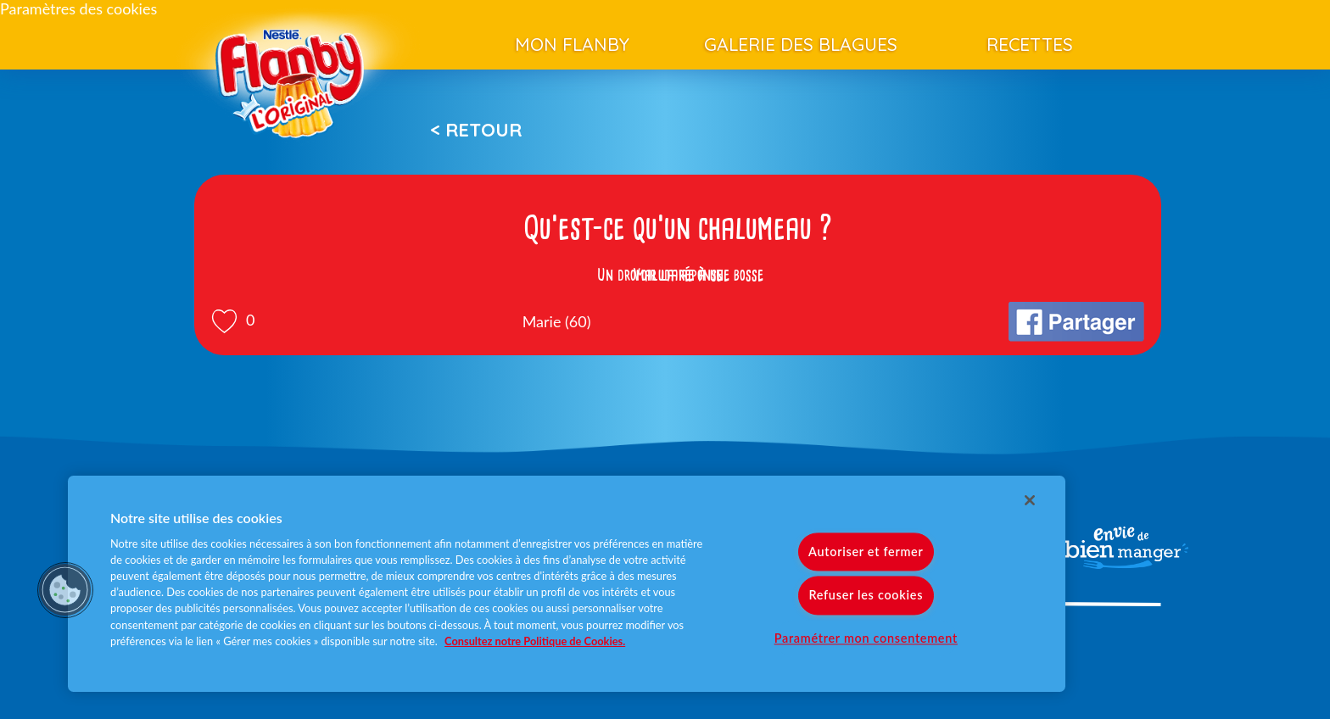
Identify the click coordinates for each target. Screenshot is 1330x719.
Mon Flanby (572, 44)
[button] (65, 590)
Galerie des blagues (800, 44)
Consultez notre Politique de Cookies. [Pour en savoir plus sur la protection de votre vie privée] (534, 641)
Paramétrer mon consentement (866, 638)
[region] (566, 584)
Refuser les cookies (865, 595)
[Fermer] (1029, 500)
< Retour (476, 130)
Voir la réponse (678, 275)
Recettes (1029, 44)
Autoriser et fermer (865, 552)
